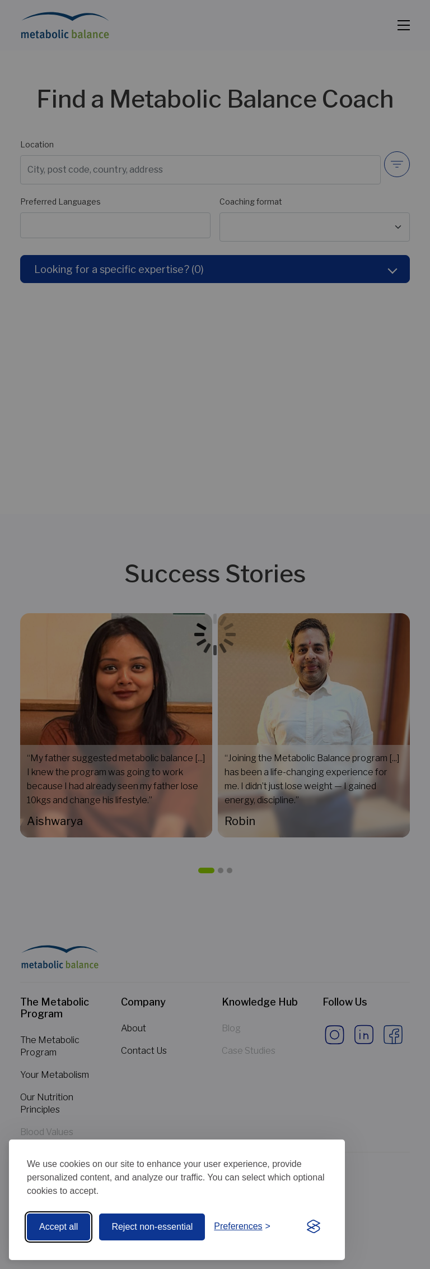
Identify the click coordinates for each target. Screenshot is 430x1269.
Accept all (58, 1226)
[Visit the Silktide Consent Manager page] (313, 1227)
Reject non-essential (152, 1226)
